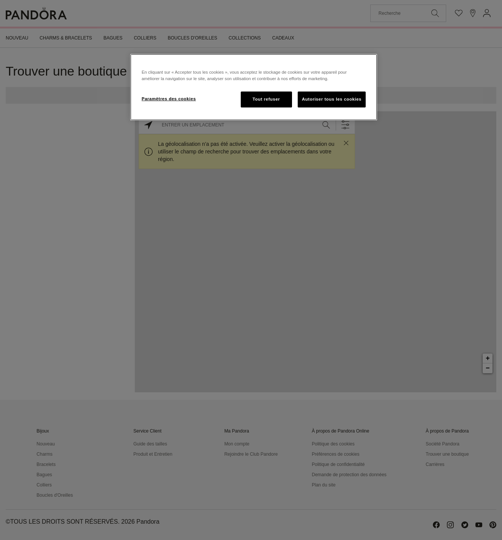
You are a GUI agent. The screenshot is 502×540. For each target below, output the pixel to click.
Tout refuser (266, 99)
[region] (253, 87)
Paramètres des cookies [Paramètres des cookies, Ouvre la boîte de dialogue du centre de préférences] (169, 98)
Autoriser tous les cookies (332, 99)
